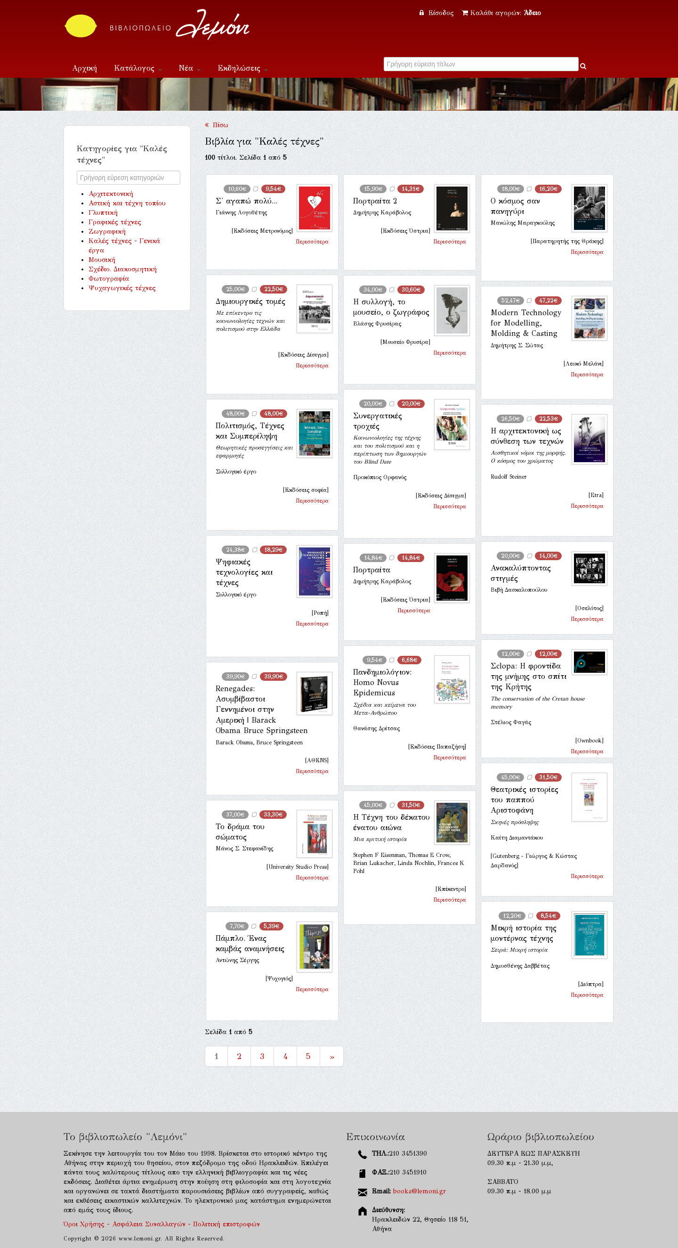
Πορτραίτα (371, 569)
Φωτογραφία (109, 279)
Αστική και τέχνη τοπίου (127, 203)
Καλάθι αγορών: (501, 13)
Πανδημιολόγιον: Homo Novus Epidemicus (382, 683)
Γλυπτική (103, 213)
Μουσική (102, 260)
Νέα (190, 68)
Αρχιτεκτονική (111, 194)
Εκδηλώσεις (243, 68)
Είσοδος (438, 13)
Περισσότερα (312, 241)
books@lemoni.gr (419, 1191)
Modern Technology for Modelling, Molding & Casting (526, 323)
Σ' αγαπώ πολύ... (246, 200)
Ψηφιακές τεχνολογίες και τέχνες (244, 572)
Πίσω (216, 125)
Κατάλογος (138, 68)
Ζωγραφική (107, 232)
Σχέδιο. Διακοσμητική (123, 269)
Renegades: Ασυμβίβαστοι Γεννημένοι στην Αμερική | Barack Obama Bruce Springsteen (262, 709)
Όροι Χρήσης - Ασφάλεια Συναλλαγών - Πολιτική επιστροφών (162, 1224)
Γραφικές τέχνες (115, 222)
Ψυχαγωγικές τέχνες (122, 288)
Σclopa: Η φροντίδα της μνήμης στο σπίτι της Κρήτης (528, 676)
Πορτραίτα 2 (375, 200)
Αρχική (84, 68)
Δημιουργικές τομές (250, 301)
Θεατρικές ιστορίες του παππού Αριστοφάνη (524, 800)
